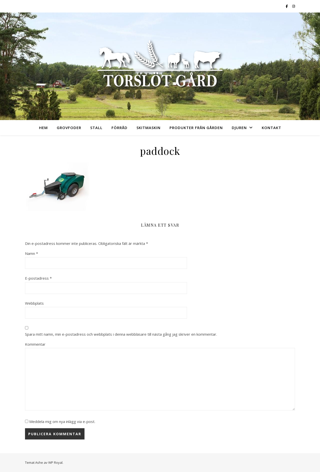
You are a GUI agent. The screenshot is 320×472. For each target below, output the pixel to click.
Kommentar (35, 344)
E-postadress (38, 278)
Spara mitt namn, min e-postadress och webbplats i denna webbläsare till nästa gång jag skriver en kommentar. (121, 334)
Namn (31, 253)
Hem (43, 127)
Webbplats (34, 303)
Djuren (239, 127)
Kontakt (271, 127)
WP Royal (55, 462)
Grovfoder (69, 127)
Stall (96, 127)
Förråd (120, 127)
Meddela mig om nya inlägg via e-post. (62, 421)
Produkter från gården (196, 127)
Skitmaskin (148, 127)
